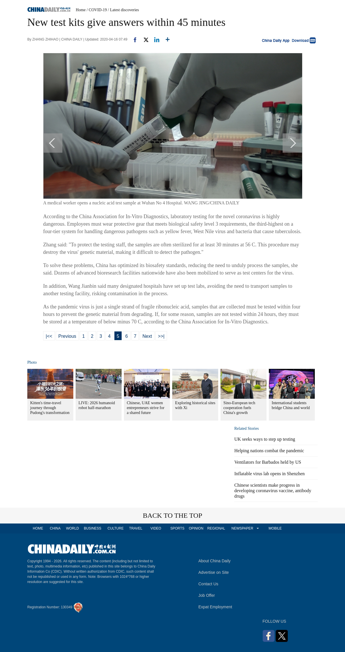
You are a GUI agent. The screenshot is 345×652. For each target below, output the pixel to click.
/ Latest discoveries (123, 10)
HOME (38, 528)
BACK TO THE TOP (172, 515)
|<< (49, 336)
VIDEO (155, 528)
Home (81, 10)
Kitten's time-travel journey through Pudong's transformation (50, 408)
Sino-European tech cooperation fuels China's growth (239, 408)
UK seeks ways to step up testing (264, 439)
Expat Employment (215, 607)
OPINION (196, 528)
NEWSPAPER (242, 528)
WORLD (72, 528)
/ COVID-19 (97, 10)
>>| (161, 336)
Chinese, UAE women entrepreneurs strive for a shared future (145, 408)
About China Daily (214, 561)
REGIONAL (216, 528)
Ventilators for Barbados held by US (267, 462)
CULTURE (116, 528)
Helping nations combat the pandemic (269, 450)
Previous (67, 336)
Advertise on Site (213, 572)
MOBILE (275, 528)
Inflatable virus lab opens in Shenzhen (269, 473)
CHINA (55, 528)
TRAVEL (135, 528)
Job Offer (206, 595)
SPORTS (177, 528)
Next (147, 336)
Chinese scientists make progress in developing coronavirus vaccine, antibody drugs (272, 490)
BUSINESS (92, 528)
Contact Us (208, 584)
